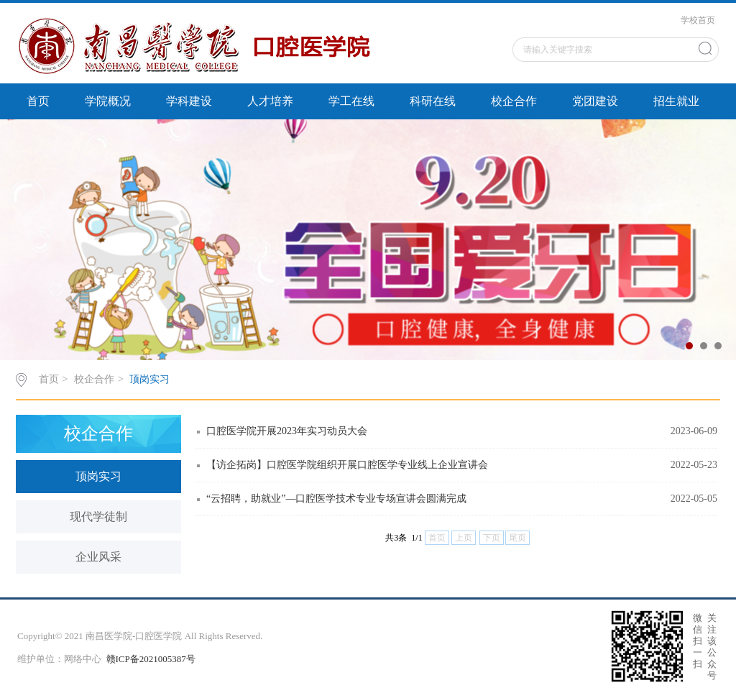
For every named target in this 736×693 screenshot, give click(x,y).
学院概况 (108, 101)
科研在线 (433, 101)
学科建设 (189, 101)
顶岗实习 (149, 379)
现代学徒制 (98, 516)
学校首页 (698, 20)
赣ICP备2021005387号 (151, 658)
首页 (38, 101)
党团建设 (595, 101)
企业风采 (98, 557)
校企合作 (514, 101)
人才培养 (270, 101)
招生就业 (676, 101)
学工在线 (351, 101)
